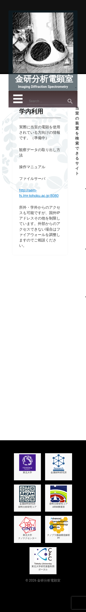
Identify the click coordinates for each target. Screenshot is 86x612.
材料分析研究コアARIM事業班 (58, 482)
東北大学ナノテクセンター (27, 514)
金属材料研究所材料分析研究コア (27, 482)
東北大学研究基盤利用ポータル (43, 545)
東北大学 (27, 450)
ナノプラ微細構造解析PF (58, 514)
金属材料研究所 (59, 450)
